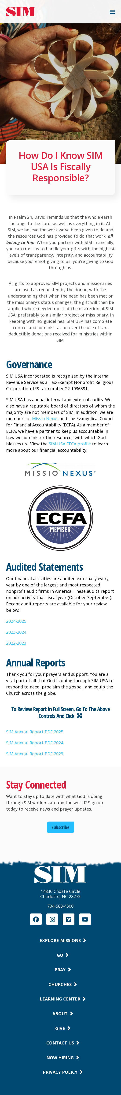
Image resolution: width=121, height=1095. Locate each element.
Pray (60, 969)
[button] (112, 12)
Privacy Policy (60, 1072)
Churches (60, 984)
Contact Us (60, 1043)
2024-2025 (16, 621)
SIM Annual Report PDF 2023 (34, 754)
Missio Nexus (45, 418)
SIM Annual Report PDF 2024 (34, 743)
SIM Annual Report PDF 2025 (34, 732)
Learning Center (60, 999)
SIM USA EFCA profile (70, 444)
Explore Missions (60, 940)
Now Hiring (60, 1057)
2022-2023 (16, 643)
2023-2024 (16, 632)
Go (60, 955)
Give (60, 1028)
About (60, 1013)
